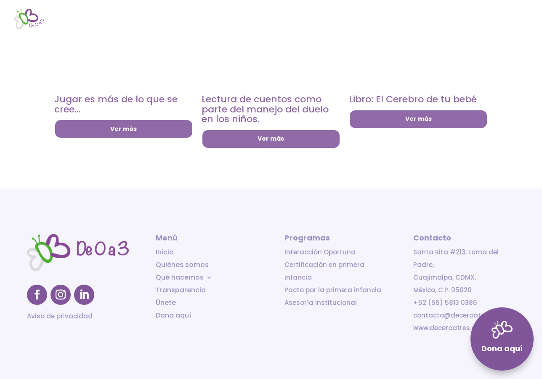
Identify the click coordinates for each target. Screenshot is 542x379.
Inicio (272, 19)
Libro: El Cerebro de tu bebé (413, 99)
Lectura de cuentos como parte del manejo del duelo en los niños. (265, 109)
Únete (477, 19)
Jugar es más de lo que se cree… (116, 104)
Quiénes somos (315, 19)
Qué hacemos (370, 19)
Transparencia (434, 19)
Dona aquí (513, 19)
